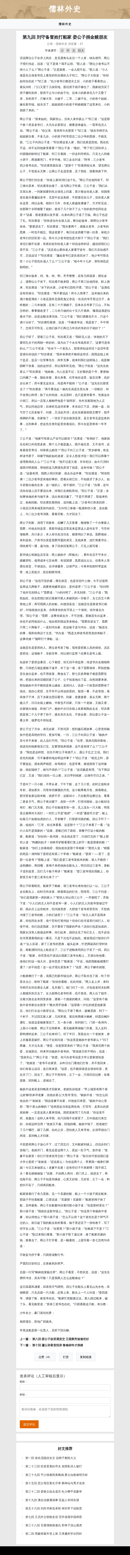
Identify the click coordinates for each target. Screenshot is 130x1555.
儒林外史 (65, 24)
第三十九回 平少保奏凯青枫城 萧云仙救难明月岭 (56, 1475)
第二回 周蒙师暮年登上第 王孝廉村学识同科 (53, 1534)
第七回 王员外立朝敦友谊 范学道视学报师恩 (53, 1517)
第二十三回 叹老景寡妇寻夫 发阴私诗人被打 (53, 1466)
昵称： (23, 1381)
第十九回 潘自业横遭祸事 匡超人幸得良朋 (52, 1500)
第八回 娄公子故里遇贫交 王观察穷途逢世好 (60, 1339)
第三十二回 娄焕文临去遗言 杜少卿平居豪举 (53, 1491)
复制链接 (86, 1357)
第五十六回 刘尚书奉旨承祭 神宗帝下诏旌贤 (53, 1508)
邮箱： (23, 1394)
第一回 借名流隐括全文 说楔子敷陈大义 (50, 1458)
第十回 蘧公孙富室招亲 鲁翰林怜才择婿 (57, 1345)
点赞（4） (45, 1357)
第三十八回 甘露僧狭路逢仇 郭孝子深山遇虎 (53, 1525)
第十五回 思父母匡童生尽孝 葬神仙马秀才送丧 (55, 1483)
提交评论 (29, 1424)
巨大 (81, 50)
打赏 (66, 1357)
